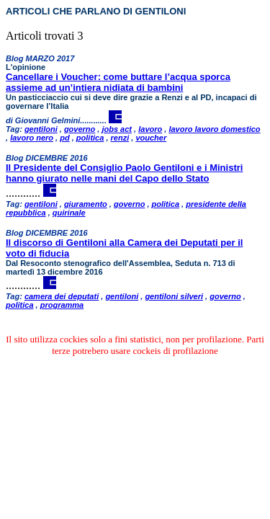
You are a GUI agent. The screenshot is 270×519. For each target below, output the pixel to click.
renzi (120, 137)
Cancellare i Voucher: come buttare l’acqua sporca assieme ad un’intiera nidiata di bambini (118, 82)
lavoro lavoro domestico (214, 129)
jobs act (117, 129)
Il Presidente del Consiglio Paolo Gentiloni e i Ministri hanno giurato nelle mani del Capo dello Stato (124, 173)
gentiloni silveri (174, 296)
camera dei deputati (61, 296)
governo (79, 129)
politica (90, 137)
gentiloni (41, 129)
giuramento (85, 204)
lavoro (150, 129)
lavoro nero (31, 137)
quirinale (69, 212)
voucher (150, 137)
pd (64, 137)
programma (62, 305)
